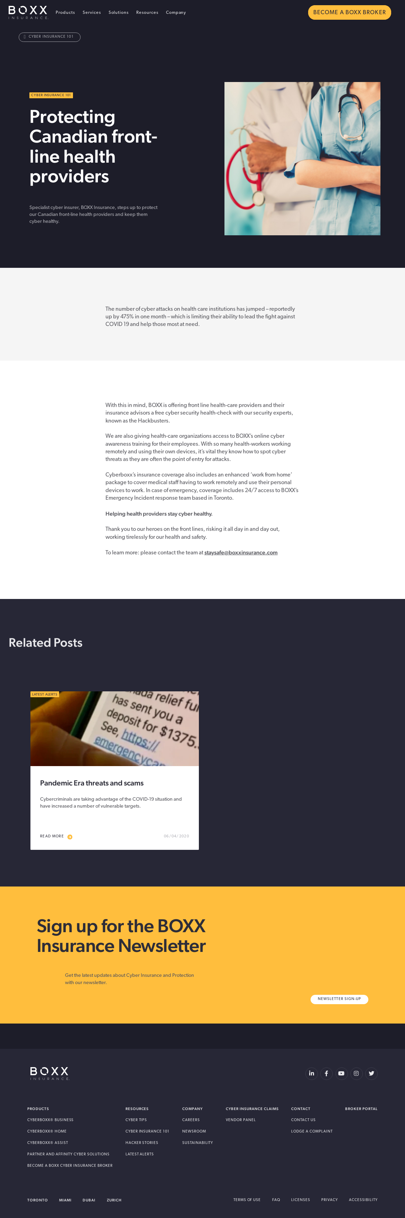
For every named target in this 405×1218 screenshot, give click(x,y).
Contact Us (303, 1120)
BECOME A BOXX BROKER (349, 13)
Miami (65, 1200)
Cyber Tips (136, 1120)
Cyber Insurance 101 (49, 36)
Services (92, 13)
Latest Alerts (140, 1154)
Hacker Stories (142, 1143)
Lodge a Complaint (312, 1132)
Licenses (300, 1200)
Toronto (37, 1200)
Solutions (119, 13)
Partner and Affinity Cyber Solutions (68, 1154)
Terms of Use (247, 1200)
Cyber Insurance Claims (252, 1109)
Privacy (329, 1200)
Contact (301, 1109)
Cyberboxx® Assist (47, 1143)
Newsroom (194, 1132)
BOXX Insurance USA (28, 12)
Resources (147, 13)
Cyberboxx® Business (50, 1120)
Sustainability (197, 1143)
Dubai (89, 1200)
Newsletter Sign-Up (339, 999)
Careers (191, 1120)
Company (176, 13)
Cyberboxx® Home (47, 1132)
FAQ (276, 1200)
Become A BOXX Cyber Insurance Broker (70, 1166)
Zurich (114, 1200)
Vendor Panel (241, 1120)
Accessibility (363, 1200)
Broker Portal (361, 1109)
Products (65, 13)
